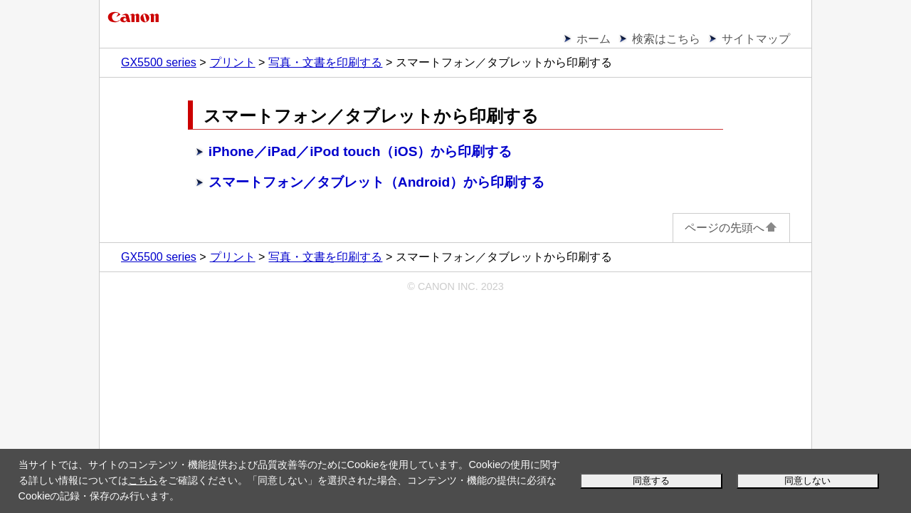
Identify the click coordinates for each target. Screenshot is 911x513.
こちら (143, 480)
